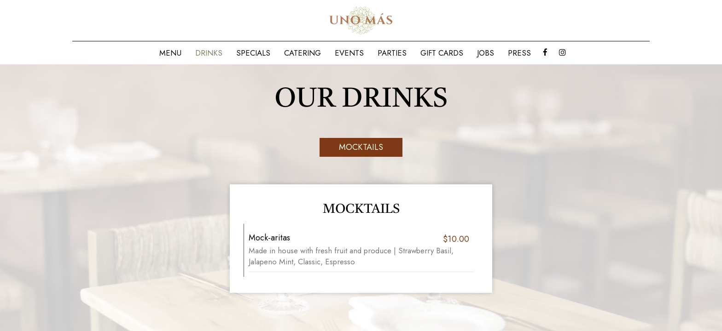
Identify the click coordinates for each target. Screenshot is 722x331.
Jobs (485, 52)
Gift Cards (441, 52)
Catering (302, 52)
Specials (253, 52)
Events (349, 52)
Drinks (208, 52)
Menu (170, 52)
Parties (392, 52)
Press (519, 52)
